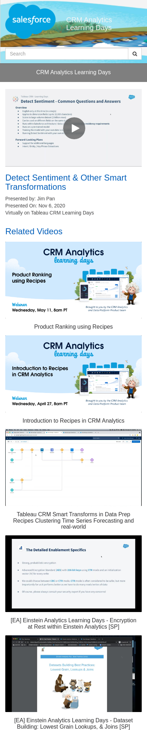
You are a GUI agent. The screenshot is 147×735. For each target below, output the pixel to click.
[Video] (73, 127)
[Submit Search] (135, 54)
